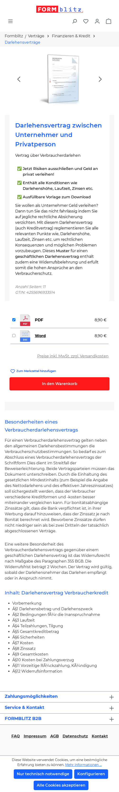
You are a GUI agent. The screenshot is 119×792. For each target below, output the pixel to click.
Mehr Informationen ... (83, 765)
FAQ (15, 736)
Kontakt (100, 736)
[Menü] (10, 21)
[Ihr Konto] (97, 21)
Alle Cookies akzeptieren (61, 785)
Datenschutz (75, 736)
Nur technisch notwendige (43, 774)
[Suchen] (74, 21)
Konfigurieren (91, 774)
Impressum (35, 736)
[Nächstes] (100, 79)
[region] (59, 79)
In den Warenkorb (59, 383)
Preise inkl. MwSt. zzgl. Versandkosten (73, 356)
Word (40, 336)
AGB (54, 736)
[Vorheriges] (18, 79)
